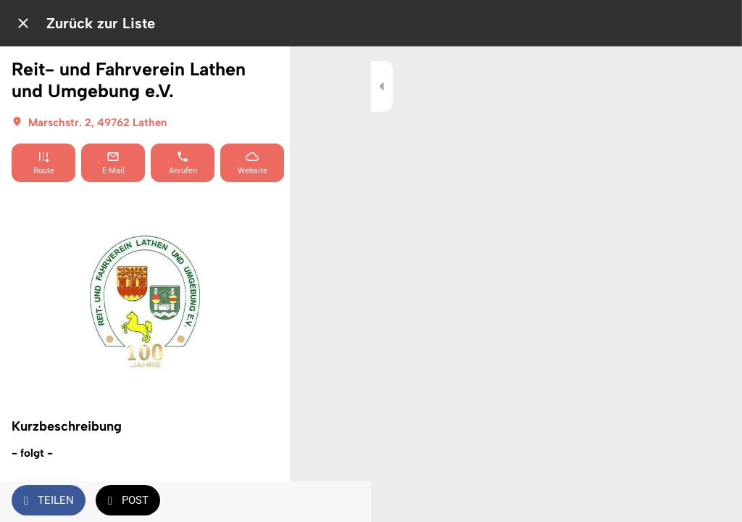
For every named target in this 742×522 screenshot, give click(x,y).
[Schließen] (23, 23)
